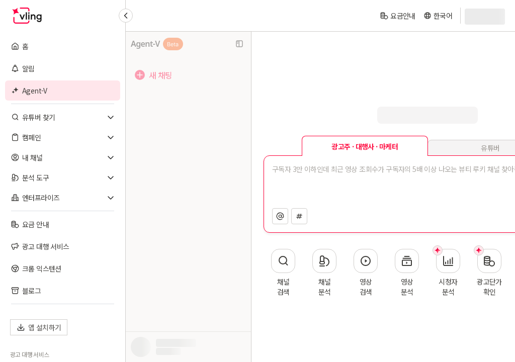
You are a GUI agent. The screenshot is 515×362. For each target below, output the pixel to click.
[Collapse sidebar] (126, 16)
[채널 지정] (280, 216)
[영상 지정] (299, 216)
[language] (437, 16)
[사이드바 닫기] (239, 44)
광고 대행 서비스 (29, 354)
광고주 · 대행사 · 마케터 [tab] (364, 146)
